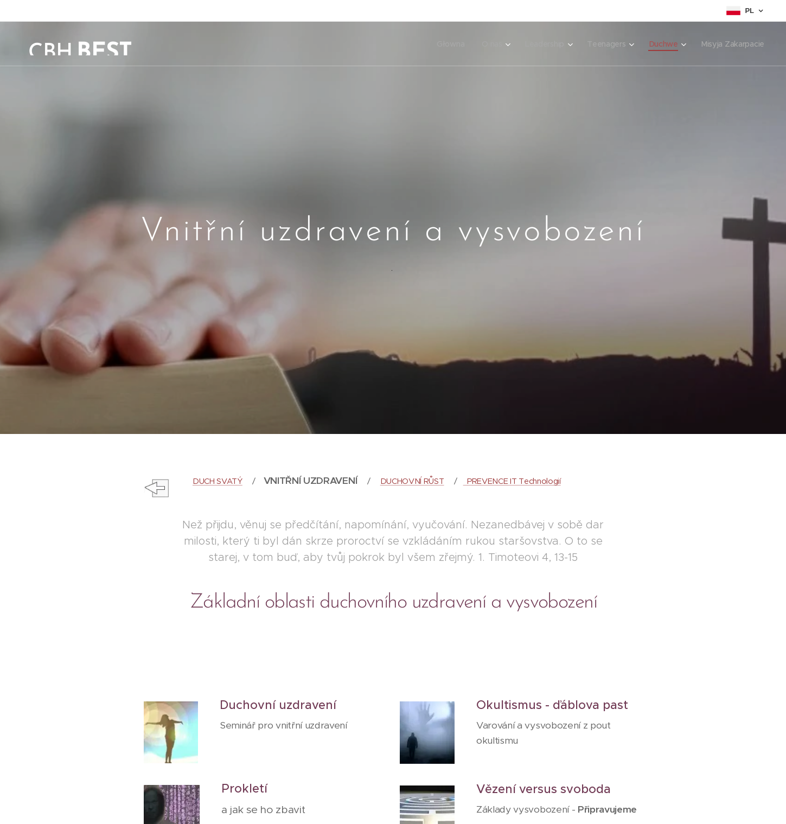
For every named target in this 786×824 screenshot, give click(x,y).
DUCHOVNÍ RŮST (412, 481)
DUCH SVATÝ (217, 481)
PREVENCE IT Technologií (511, 481)
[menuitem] (448, 44)
